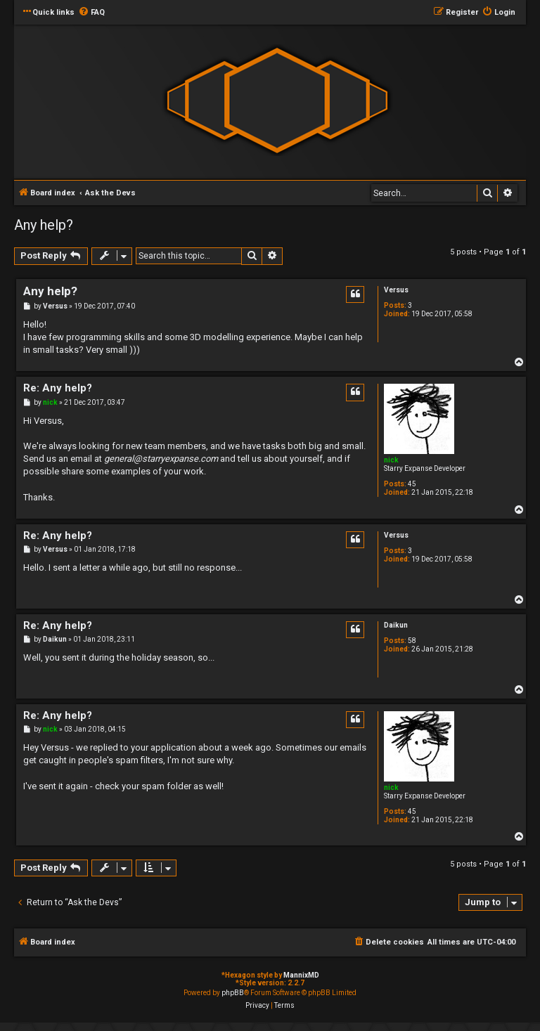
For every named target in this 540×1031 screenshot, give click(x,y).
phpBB (232, 993)
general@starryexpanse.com (161, 458)
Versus (396, 290)
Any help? (43, 224)
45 (412, 484)
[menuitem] (91, 12)
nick (391, 460)
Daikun (396, 625)
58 (412, 640)
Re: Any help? (57, 388)
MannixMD (301, 975)
